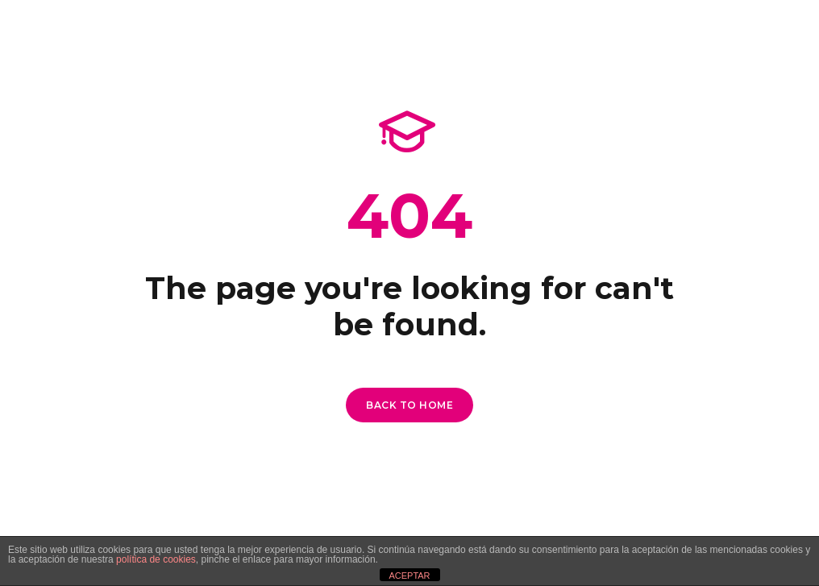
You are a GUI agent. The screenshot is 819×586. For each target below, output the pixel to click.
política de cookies (156, 559)
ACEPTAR (409, 575)
